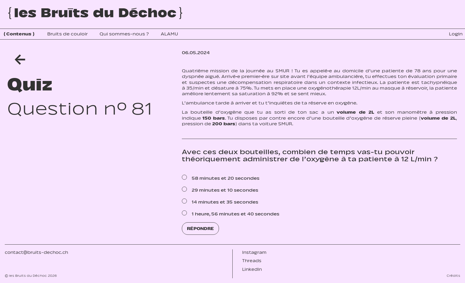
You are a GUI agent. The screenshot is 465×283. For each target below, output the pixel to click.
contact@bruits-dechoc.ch (36, 252)
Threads (251, 260)
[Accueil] (95, 13)
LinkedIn (252, 269)
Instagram (254, 252)
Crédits (453, 275)
